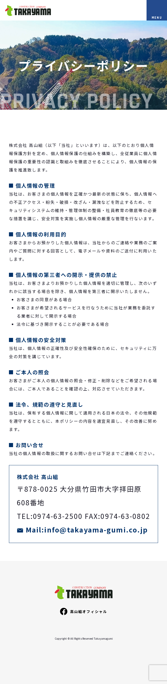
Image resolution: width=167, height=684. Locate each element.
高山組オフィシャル (83, 611)
